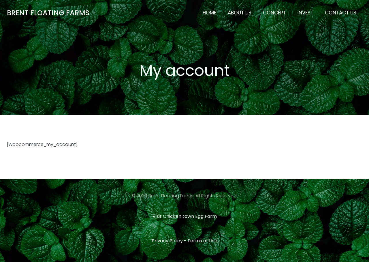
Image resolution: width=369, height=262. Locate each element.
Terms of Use (202, 240)
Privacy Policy (167, 240)
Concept (274, 12)
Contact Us (340, 12)
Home (209, 12)
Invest (305, 12)
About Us (239, 12)
